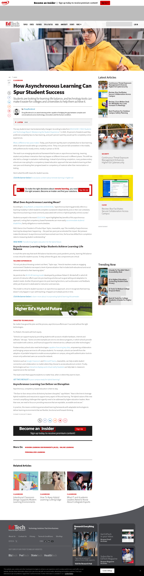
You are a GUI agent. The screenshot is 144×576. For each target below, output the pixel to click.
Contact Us (22, 536)
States (32, 24)
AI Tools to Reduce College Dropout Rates (119, 290)
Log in (136, 24)
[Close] (140, 570)
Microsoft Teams (50, 361)
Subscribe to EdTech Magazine (109, 557)
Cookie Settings (107, 571)
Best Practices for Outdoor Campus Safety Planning (119, 112)
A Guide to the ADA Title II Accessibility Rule (119, 271)
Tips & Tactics (48, 24)
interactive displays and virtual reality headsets (46, 367)
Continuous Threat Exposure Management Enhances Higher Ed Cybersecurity (120, 85)
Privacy (32, 536)
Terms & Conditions (45, 536)
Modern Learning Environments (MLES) (41, 447)
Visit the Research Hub (83, 564)
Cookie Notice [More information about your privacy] (69, 574)
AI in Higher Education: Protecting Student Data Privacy (118, 281)
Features (39, 24)
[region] (72, 571)
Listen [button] (20, 122)
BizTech (13, 555)
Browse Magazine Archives (107, 562)
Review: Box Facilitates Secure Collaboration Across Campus (120, 94)
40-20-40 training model (35, 275)
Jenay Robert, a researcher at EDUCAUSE (38, 207)
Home (9, 77)
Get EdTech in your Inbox (107, 535)
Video (56, 24)
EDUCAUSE (41, 217)
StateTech (36, 555)
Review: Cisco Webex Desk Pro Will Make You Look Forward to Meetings (119, 103)
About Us (12, 536)
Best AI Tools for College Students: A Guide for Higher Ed (120, 300)
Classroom (15, 77)
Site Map (59, 536)
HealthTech (50, 555)
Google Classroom (33, 361)
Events (72, 24)
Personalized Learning (35, 452)
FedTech (24, 555)
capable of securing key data (59, 347)
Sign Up (104, 3)
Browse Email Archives (106, 540)
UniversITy (64, 24)
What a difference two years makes (26, 143)
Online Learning (67, 447)
